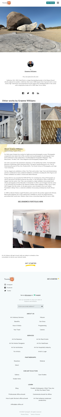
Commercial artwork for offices (42, 394)
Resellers (17, 361)
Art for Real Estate (42, 339)
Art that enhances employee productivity (42, 399)
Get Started (50, 3)
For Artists (17, 351)
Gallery (17, 375)
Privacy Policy (24, 414)
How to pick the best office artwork (17, 398)
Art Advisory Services (17, 317)
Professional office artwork (17, 394)
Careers (42, 330)
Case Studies (42, 375)
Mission (42, 317)
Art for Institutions (17, 347)
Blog (16, 388)
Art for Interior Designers (17, 343)
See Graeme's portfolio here (30, 202)
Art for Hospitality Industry (42, 347)
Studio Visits (17, 379)
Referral (42, 361)
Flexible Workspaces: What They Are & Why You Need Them (42, 389)
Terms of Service (35, 414)
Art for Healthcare (42, 343)
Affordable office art (17, 404)
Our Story (42, 321)
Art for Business (17, 339)
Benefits (17, 321)
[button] (58, 2)
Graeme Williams (30, 71)
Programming (42, 326)
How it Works (17, 326)
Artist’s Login (42, 351)
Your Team (17, 330)
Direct (17, 365)
